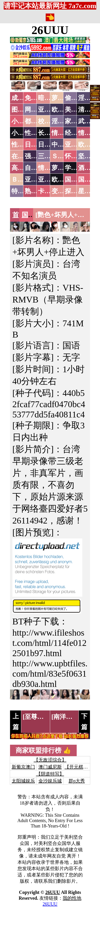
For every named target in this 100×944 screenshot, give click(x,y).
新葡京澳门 (23, 766)
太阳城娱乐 (23, 780)
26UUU (49, 30)
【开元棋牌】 (79, 766)
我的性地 (72, 898)
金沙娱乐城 (50, 780)
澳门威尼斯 (50, 766)
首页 (18, 214)
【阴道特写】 (50, 773)
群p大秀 (77, 780)
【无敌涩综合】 (50, 759)
